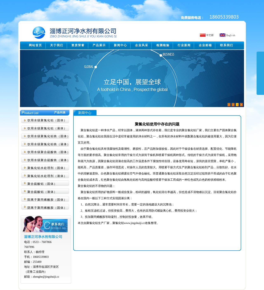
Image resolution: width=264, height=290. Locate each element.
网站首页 (35, 45)
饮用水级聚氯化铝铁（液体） (48, 144)
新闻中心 (120, 45)
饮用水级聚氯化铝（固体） (47, 120)
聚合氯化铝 (88, 130)
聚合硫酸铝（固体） (42, 183)
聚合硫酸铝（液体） (42, 191)
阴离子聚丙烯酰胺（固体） (47, 207)
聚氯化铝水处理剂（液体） (47, 176)
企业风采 (141, 45)
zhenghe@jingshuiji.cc (46, 276)
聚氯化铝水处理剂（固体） (47, 168)
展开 (260, 76)
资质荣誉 (78, 45)
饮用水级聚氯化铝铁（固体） (48, 136)
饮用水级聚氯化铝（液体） (47, 128)
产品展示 (99, 45)
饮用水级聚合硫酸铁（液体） (48, 160)
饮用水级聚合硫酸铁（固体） (48, 152)
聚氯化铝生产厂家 (98, 223)
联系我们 (226, 45)
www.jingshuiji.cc (134, 223)
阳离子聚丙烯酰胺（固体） (47, 199)
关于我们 (56, 45)
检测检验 (163, 45)
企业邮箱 (205, 45)
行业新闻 (184, 45)
